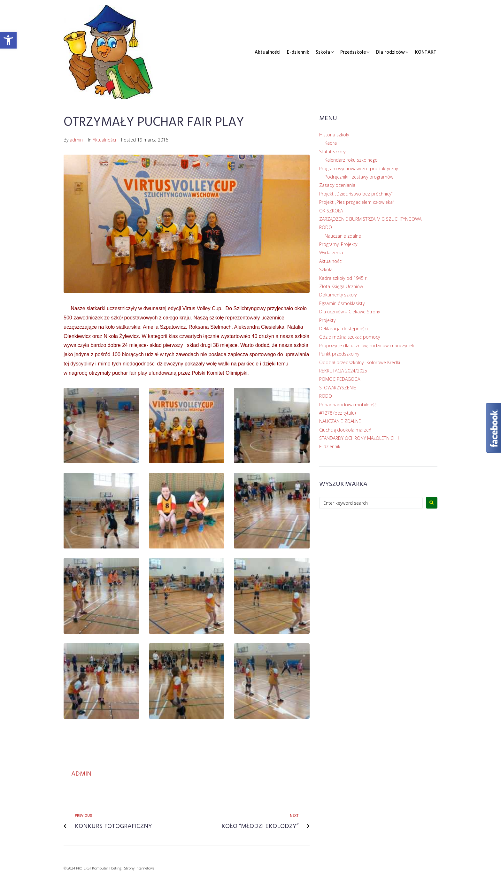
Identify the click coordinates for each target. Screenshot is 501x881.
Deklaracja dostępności (343, 329)
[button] (8, 40)
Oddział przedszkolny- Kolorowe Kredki (359, 362)
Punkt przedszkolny (339, 354)
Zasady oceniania (337, 185)
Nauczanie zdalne (343, 236)
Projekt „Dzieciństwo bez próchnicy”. (356, 194)
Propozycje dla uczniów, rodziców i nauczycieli (366, 345)
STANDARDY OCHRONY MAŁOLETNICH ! (359, 438)
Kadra (331, 143)
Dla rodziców (390, 52)
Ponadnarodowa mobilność (348, 405)
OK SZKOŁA (331, 211)
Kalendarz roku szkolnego (351, 160)
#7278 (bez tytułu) (337, 413)
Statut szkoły (332, 152)
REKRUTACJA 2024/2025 (343, 371)
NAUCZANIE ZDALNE (340, 421)
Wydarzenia (331, 252)
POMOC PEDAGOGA (339, 379)
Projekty (327, 320)
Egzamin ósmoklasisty (342, 303)
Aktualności (268, 52)
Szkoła (323, 52)
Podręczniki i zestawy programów (359, 177)
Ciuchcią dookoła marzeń (345, 430)
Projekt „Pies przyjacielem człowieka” (356, 202)
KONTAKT (425, 52)
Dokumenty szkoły (338, 295)
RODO (325, 227)
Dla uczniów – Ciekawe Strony (349, 312)
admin (76, 140)
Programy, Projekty (338, 244)
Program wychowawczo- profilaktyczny (358, 168)
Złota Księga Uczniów (341, 286)
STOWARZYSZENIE (337, 388)
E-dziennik (298, 52)
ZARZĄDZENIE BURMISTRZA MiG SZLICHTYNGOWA (370, 219)
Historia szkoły (334, 135)
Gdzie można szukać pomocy (349, 337)
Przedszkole (353, 52)
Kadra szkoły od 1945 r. (343, 278)
